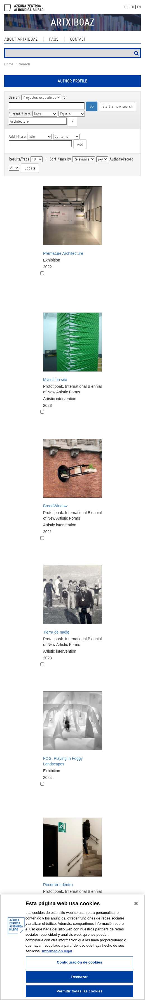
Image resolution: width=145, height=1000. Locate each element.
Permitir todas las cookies (80, 991)
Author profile (72, 81)
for (64, 97)
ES (125, 7)
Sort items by (60, 159)
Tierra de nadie (56, 632)
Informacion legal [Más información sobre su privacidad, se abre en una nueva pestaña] (57, 951)
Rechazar (79, 977)
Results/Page (19, 159)
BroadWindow (55, 506)
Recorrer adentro (58, 884)
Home (8, 64)
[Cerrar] (136, 903)
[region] (72, 947)
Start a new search (117, 106)
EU (132, 7)
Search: (14, 97)
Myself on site (55, 379)
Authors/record (121, 159)
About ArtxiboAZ (21, 39)
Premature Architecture (63, 253)
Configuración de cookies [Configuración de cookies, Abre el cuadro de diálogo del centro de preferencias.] (79, 962)
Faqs (54, 39)
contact (77, 39)
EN (139, 7)
